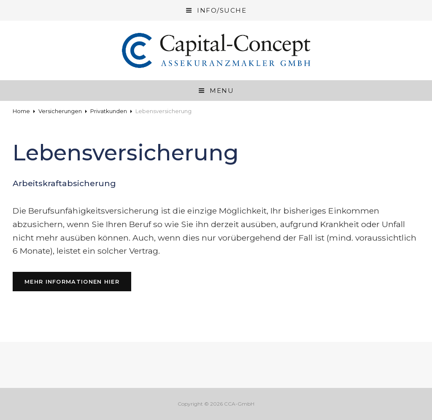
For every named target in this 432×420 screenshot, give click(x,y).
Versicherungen (60, 111)
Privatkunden (108, 111)
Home (21, 111)
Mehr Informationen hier (77, 281)
